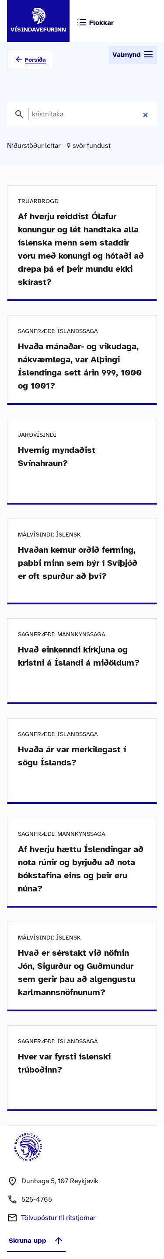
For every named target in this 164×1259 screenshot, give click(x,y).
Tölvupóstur (58, 1217)
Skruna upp (36, 1240)
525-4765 (36, 1199)
